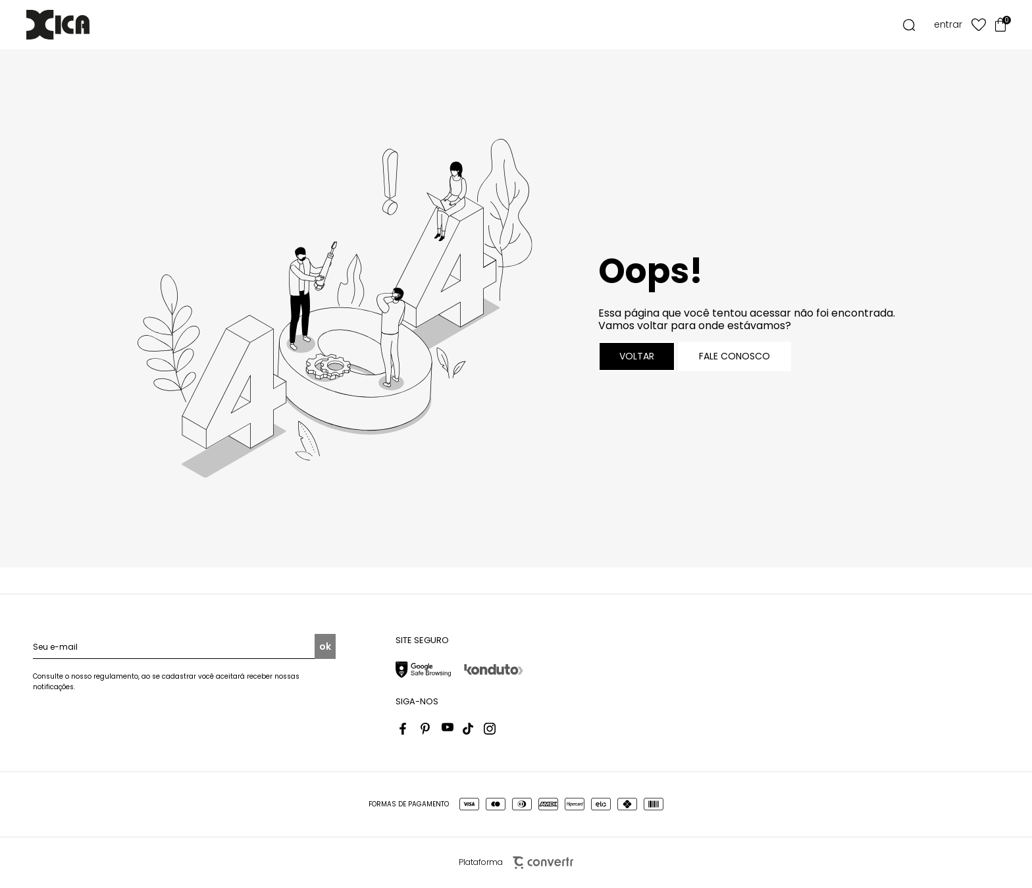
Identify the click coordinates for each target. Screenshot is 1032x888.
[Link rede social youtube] (447, 729)
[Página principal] (77, 24)
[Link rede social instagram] (490, 729)
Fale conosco (734, 356)
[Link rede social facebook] (405, 729)
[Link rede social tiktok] (468, 729)
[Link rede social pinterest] (426, 729)
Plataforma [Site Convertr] (516, 862)
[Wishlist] (979, 25)
